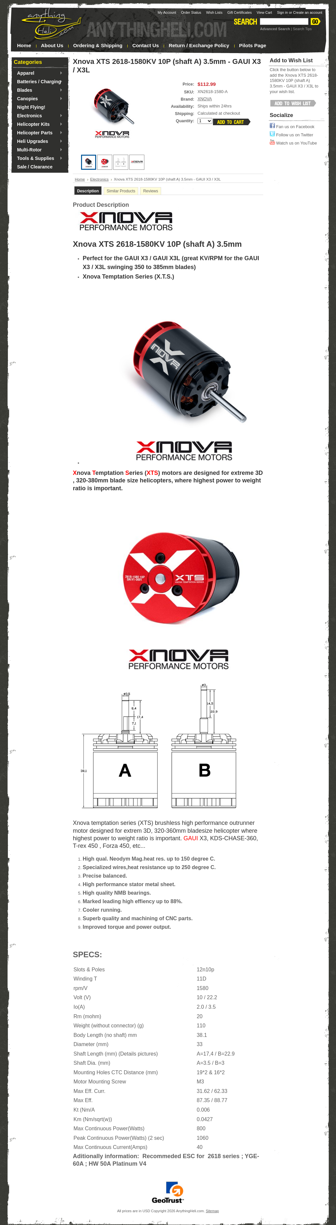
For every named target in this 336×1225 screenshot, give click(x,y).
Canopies (38, 99)
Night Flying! (31, 107)
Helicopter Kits (38, 124)
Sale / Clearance (34, 166)
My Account (167, 12)
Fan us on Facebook (292, 126)
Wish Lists (214, 12)
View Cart (264, 12)
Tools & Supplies (38, 159)
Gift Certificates (239, 12)
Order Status (191, 12)
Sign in (282, 12)
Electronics (38, 116)
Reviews (150, 191)
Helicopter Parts (38, 133)
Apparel (38, 73)
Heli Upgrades (38, 142)
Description (88, 191)
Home (80, 179)
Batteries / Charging (38, 82)
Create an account (307, 12)
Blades (38, 90)
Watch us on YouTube (293, 143)
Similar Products (121, 191)
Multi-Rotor (38, 150)
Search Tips (302, 29)
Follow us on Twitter (291, 134)
